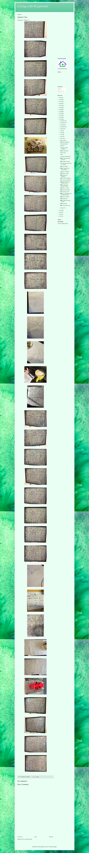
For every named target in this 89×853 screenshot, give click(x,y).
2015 (60, 119)
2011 (60, 216)
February (62, 140)
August (61, 128)
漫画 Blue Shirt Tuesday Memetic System (65, 182)
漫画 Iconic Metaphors (64, 142)
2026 (60, 97)
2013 (60, 212)
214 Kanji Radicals (64, 144)
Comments (61, 91)
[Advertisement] (35, 825)
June (61, 132)
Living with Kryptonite (32, 6)
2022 (60, 105)
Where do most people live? (65, 180)
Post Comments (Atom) (27, 839)
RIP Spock (62, 145)
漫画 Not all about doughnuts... (63, 176)
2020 (60, 109)
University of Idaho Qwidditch (64, 148)
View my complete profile (63, 223)
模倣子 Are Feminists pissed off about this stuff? (65, 194)
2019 (60, 111)
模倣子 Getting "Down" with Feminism (65, 169)
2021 (60, 107)
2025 (60, 99)
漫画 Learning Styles (64, 150)
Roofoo (46, 846)
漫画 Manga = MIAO (64, 173)
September (62, 126)
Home (35, 836)
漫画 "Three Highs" (64, 166)
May (61, 134)
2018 (60, 113)
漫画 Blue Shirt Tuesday (65, 189)
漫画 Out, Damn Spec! (64, 191)
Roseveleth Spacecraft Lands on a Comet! (65, 164)
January (62, 207)
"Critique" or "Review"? (65, 171)
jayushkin (61, 221)
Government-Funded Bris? (65, 156)
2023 (60, 103)
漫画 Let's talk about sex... (65, 205)
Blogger (55, 846)
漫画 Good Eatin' (63, 203)
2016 (60, 117)
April (61, 136)
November (62, 122)
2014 (60, 210)
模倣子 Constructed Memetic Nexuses (64, 185)
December (62, 120)
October (62, 124)
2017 (60, 115)
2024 (60, 101)
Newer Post (20, 836)
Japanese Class (63, 152)
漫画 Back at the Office (64, 196)
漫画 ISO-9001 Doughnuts (65, 178)
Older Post (51, 836)
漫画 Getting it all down (65, 161)
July (61, 130)
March (61, 138)
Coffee (61, 154)
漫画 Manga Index (64, 198)
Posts (60, 89)
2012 (60, 214)
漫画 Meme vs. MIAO (64, 188)
